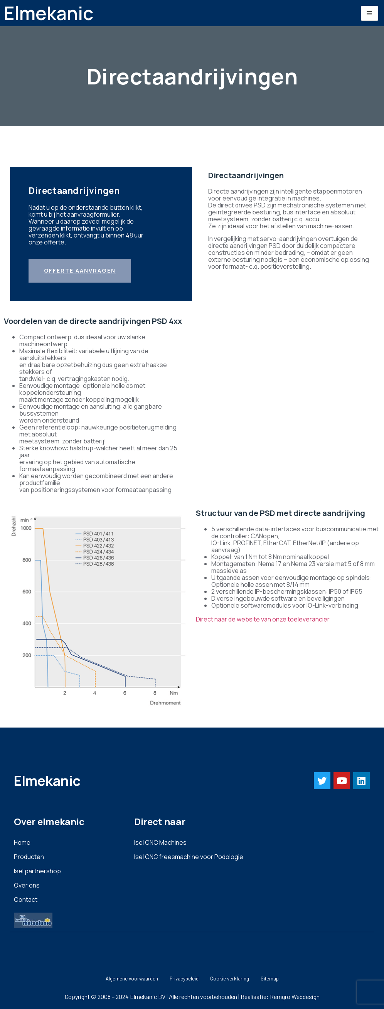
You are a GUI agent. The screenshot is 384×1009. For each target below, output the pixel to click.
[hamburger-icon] (369, 13)
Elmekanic (48, 12)
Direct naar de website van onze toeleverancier (263, 619)
